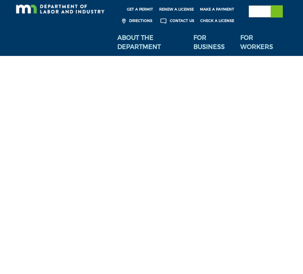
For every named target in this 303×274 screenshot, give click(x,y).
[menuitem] (150, 43)
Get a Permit (140, 9)
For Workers (256, 42)
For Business (209, 42)
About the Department (139, 42)
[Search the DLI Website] (266, 11)
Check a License (217, 21)
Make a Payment (217, 9)
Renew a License (176, 9)
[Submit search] (277, 11)
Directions (136, 21)
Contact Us (176, 21)
